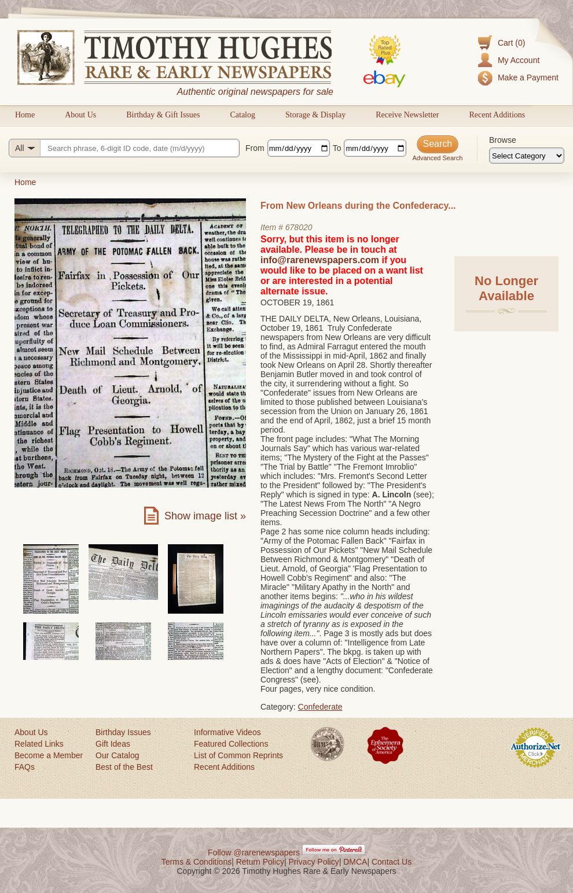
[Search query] (124, 148)
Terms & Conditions (196, 861)
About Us (80, 114)
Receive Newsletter (407, 114)
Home (25, 114)
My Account (518, 60)
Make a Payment (528, 77)
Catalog (242, 114)
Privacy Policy (314, 861)
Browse (502, 140)
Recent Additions (497, 114)
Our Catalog (117, 755)
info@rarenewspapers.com (319, 260)
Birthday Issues (123, 732)
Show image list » (205, 516)
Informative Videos (227, 732)
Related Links (39, 743)
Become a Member (48, 755)
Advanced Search (437, 157)
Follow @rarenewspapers (254, 852)
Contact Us (392, 861)
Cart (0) (511, 42)
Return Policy (260, 861)
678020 (299, 227)
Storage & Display (315, 114)
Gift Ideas (112, 743)
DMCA (355, 861)
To (337, 148)
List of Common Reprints (238, 755)
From (255, 148)
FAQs (24, 767)
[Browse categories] (526, 155)
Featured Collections (231, 743)
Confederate (320, 706)
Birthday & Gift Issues (163, 114)
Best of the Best (124, 767)
